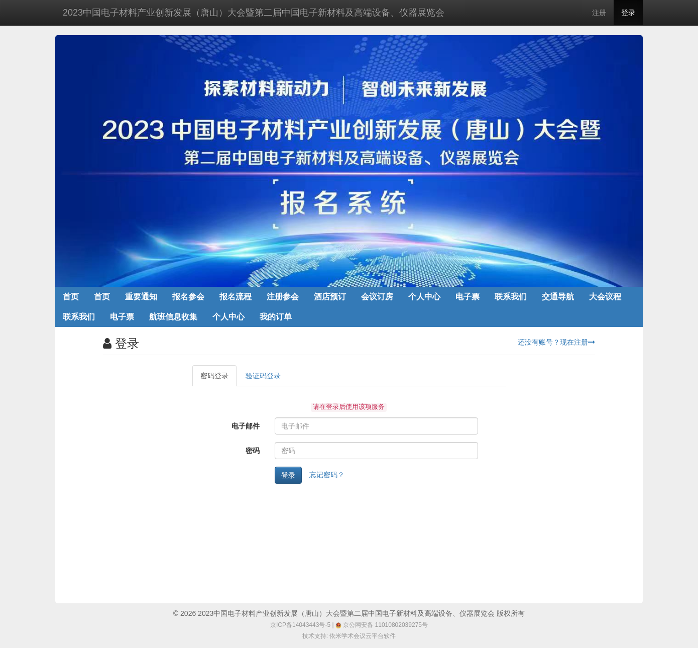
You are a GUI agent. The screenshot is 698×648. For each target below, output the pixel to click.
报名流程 (235, 296)
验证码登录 (263, 376)
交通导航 (558, 296)
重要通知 (141, 296)
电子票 (467, 296)
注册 (599, 13)
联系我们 (511, 296)
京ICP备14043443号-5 (300, 624)
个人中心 (424, 296)
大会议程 (605, 296)
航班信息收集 (173, 316)
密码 (253, 451)
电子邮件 (245, 426)
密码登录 (214, 376)
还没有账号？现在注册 (556, 342)
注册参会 (283, 296)
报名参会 (188, 296)
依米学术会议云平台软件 (362, 635)
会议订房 (377, 296)
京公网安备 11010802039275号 (381, 624)
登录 (628, 13)
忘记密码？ (326, 475)
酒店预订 (330, 296)
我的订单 (276, 316)
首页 (71, 296)
